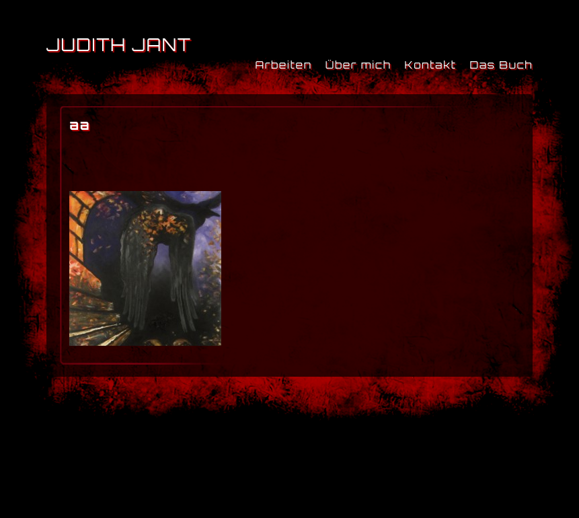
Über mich (358, 65)
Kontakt (431, 65)
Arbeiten (283, 65)
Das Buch (501, 65)
